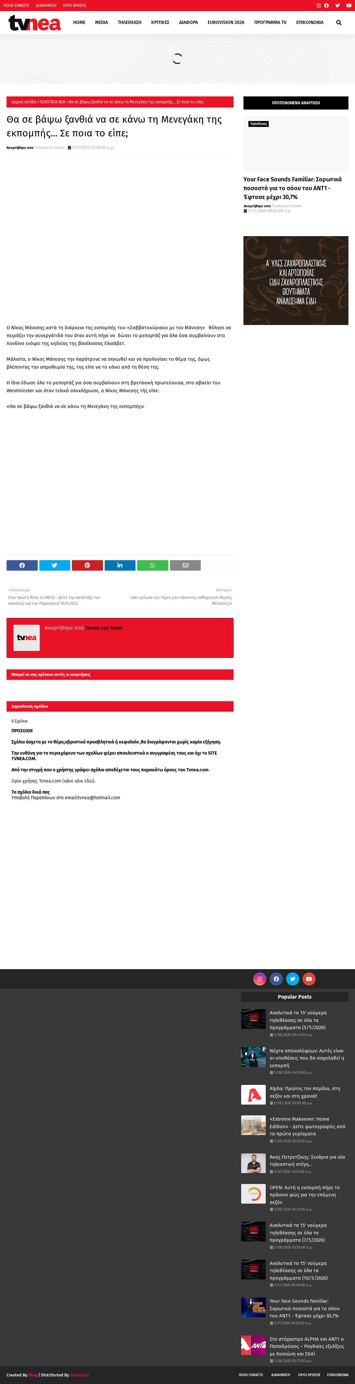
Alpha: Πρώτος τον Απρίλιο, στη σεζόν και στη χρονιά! (305, 1092)
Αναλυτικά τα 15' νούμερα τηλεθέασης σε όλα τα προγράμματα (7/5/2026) (298, 1232)
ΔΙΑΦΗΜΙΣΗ (46, 5)
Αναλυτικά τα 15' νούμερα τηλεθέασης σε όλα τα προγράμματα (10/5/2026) (299, 1270)
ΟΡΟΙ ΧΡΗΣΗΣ (74, 5)
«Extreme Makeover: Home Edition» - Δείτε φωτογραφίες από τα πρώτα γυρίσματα (307, 1126)
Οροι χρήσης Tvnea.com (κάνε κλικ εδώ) (52, 781)
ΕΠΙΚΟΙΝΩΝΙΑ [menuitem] (310, 22)
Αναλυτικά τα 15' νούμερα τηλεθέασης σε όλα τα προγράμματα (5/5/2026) (298, 1020)
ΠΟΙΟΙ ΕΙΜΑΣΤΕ (16, 5)
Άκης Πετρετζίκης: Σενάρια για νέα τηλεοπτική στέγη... (307, 1161)
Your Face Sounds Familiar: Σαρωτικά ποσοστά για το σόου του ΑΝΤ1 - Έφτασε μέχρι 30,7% (292, 188)
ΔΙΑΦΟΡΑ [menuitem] (188, 22)
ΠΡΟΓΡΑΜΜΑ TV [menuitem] (270, 22)
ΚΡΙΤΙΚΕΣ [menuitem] (160, 22)
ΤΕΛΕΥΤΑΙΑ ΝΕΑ (52, 102)
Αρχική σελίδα (23, 102)
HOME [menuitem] (79, 22)
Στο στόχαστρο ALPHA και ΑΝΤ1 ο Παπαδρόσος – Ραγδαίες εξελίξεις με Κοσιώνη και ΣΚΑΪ (307, 1346)
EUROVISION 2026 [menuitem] (226, 22)
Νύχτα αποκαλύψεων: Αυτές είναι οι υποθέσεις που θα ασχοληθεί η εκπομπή (307, 1058)
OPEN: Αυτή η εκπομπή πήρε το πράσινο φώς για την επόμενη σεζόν (305, 1195)
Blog (33, 1375)
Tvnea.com (197, 770)
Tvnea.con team (49, 147)
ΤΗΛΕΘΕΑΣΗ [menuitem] (129, 22)
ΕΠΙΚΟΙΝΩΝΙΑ (337, 1375)
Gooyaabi (79, 1375)
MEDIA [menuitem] (101, 22)
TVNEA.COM (23, 759)
